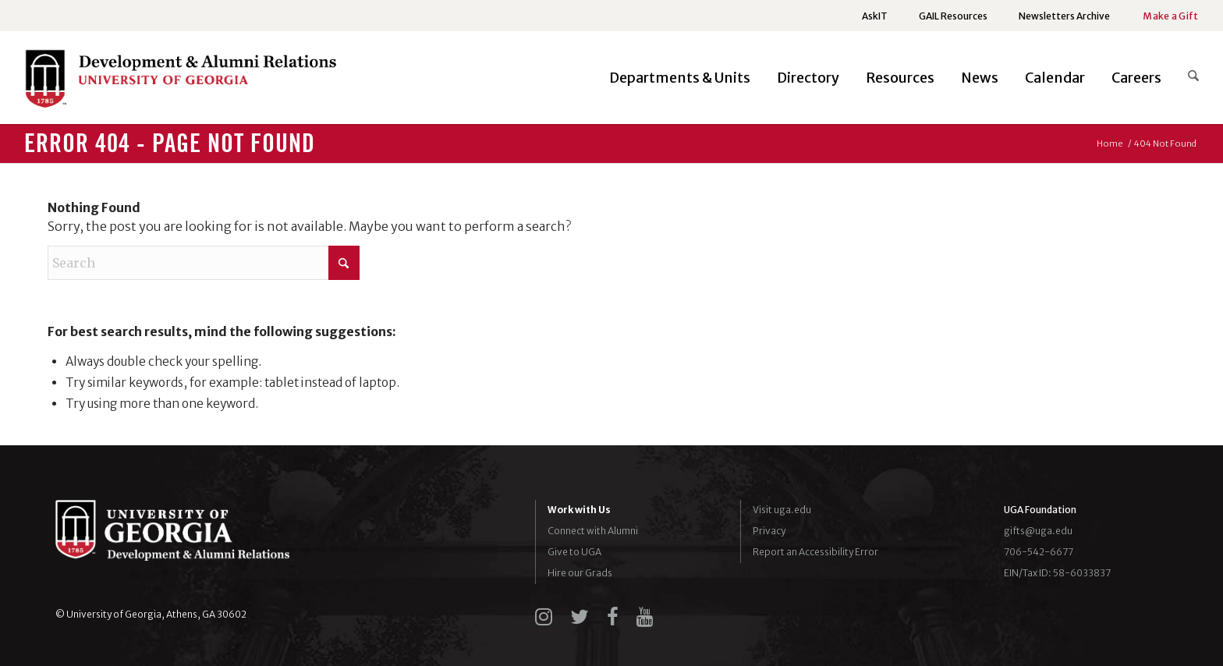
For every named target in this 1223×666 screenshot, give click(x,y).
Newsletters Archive (1064, 16)
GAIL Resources (953, 16)
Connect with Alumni (593, 531)
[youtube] (645, 616)
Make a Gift (1170, 16)
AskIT (875, 16)
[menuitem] (874, 16)
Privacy (769, 531)
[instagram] (543, 616)
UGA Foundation (1040, 509)
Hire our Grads (580, 573)
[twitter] (579, 616)
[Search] (1187, 78)
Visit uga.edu (782, 509)
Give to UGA (574, 552)
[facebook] (613, 616)
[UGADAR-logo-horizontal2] (180, 82)
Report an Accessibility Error (815, 552)
